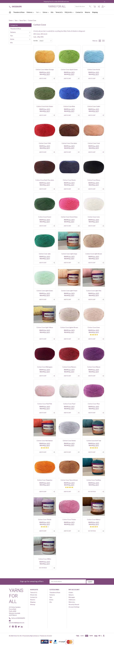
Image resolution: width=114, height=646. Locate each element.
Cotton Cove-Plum (94, 405)
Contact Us (79, 12)
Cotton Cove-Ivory (94, 217)
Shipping (95, 12)
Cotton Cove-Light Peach (69, 291)
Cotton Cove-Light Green (45, 291)
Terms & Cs (59, 12)
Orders (71, 594)
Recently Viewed (74, 606)
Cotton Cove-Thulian (69, 521)
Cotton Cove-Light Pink (93, 291)
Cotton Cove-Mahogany (44, 368)
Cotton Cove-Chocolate (69, 143)
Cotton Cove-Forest (44, 217)
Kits (52, 12)
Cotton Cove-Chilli (45, 143)
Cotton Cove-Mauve (93, 368)
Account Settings (74, 608)
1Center (49, 637)
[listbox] (45, 40)
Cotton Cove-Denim (69, 180)
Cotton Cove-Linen (94, 328)
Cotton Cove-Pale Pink (45, 405)
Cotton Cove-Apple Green (69, 69)
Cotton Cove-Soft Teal (94, 442)
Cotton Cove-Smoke (69, 442)
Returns (87, 12)
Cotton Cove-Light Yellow (45, 328)
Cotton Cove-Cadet (94, 106)
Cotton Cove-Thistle (44, 521)
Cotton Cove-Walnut (93, 521)
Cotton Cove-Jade (45, 254)
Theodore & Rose (18, 12)
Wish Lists (72, 603)
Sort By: (35, 40)
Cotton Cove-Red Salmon (45, 442)
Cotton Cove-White (44, 561)
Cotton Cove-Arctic (94, 69)
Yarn (38, 12)
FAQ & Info (69, 12)
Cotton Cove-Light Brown (94, 254)
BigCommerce (34, 637)
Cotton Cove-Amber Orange (45, 69)
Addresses (72, 601)
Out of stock (91, 493)
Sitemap (32, 606)
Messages (72, 599)
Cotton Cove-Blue (69, 106)
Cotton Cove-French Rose (69, 217)
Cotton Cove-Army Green (45, 106)
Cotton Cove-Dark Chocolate (44, 180)
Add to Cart (42, 78)
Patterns (30, 12)
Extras (46, 12)
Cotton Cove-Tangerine (44, 481)
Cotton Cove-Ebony (94, 180)
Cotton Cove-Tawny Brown (69, 481)
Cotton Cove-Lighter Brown (69, 328)
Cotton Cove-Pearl (69, 405)
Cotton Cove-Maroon (69, 368)
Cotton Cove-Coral (94, 143)
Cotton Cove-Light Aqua (69, 254)
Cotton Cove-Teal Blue (94, 481)
